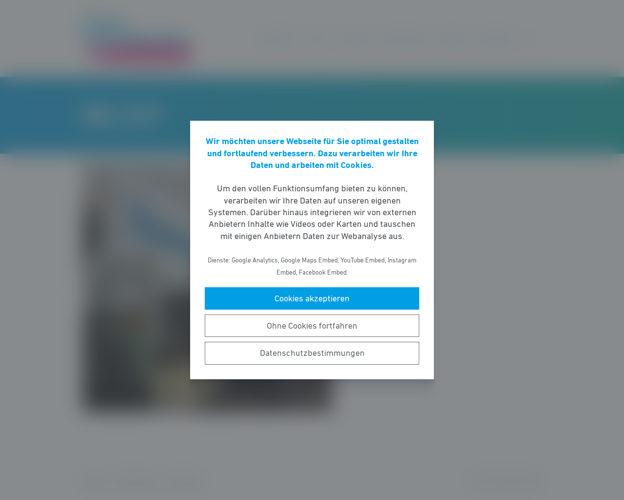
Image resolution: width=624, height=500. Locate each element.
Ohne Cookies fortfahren (312, 325)
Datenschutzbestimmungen (312, 353)
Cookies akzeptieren (312, 298)
